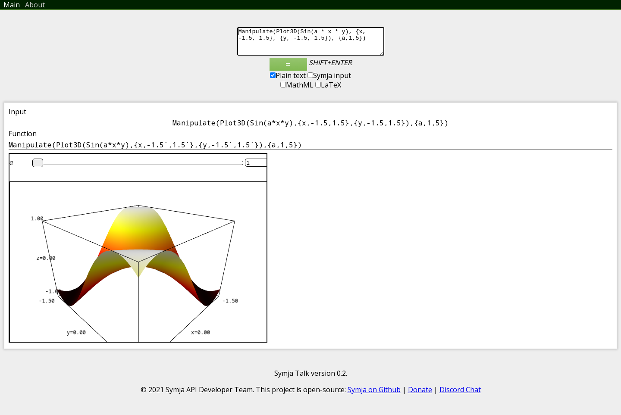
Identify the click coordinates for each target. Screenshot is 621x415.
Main (11, 4)
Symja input (329, 80)
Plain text (288, 80)
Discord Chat (460, 394)
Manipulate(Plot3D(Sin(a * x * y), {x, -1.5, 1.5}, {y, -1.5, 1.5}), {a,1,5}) (311, 44)
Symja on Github (374, 394)
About (35, 4)
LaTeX (328, 90)
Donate (420, 394)
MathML (297, 90)
